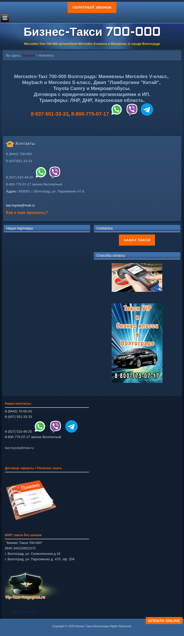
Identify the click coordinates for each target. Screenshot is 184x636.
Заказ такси (137, 240)
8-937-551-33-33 (49, 114)
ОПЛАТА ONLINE (164, 620)
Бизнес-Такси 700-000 (92, 32)
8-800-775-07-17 (90, 114)
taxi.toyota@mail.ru (20, 205)
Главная (28, 55)
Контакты (25, 143)
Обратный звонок (92, 7)
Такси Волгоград (24, 611)
